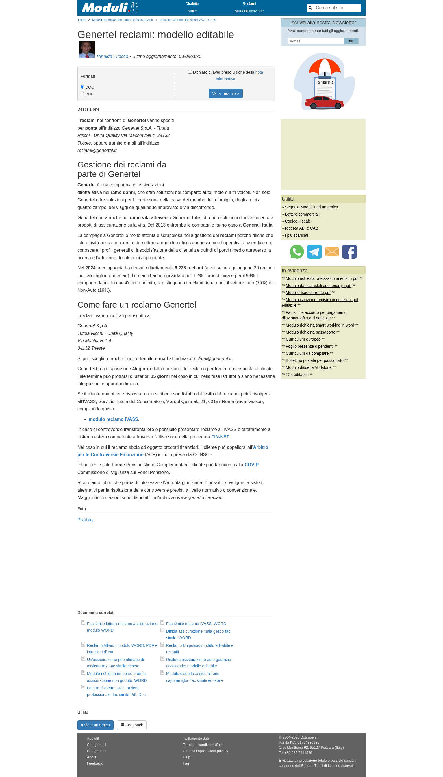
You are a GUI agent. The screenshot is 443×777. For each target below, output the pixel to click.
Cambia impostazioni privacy (205, 751)
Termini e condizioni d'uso (203, 745)
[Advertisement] (227, 146)
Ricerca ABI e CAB (301, 228)
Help (186, 757)
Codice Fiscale (298, 221)
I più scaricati (296, 235)
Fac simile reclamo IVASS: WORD (196, 623)
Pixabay (85, 519)
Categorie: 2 (97, 751)
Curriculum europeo (303, 339)
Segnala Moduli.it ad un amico (311, 207)
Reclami (249, 3)
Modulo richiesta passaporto (310, 332)
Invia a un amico (95, 725)
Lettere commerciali (302, 214)
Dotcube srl (309, 737)
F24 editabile (297, 374)
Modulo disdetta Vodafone (309, 367)
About (91, 757)
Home (82, 19)
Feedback (132, 724)
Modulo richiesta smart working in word (320, 325)
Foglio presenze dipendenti (309, 346)
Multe (192, 11)
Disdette (192, 3)
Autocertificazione (249, 11)
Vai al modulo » (225, 93)
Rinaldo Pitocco (112, 56)
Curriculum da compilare (307, 353)
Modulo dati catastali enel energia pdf (318, 285)
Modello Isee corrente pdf (308, 292)
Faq (186, 763)
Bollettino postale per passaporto (315, 360)
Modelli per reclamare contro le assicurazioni (123, 19)
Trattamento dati (196, 739)
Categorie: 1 (97, 745)
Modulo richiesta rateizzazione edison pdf (322, 278)
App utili (93, 739)
